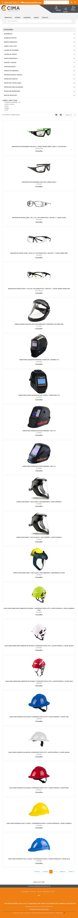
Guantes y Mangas (10, 62)
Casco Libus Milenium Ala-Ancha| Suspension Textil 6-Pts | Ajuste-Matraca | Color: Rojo (39, 788)
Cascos (6, 106)
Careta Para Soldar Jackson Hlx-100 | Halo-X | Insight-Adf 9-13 (39, 395)
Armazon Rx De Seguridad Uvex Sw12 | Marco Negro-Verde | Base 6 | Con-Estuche (39, 146)
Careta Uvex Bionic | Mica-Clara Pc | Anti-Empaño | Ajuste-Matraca (39, 537)
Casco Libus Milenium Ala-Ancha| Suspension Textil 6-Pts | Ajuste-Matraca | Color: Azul (39, 717)
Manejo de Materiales (11, 71)
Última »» (71, 871)
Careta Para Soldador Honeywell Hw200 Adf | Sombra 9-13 (39, 360)
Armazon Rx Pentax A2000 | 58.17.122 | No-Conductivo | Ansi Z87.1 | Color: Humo (39, 217)
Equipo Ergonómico (10, 58)
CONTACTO (45, 17)
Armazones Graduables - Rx (12, 102)
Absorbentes (8, 34)
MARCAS (36, 17)
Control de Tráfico (10, 54)
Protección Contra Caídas (12, 83)
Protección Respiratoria (12, 91)
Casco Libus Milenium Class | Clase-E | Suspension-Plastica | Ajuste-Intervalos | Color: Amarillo (39, 823)
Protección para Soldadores (13, 87)
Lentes (6, 110)
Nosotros (33, 892)
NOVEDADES (27, 17)
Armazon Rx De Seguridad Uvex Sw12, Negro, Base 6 (39, 182)
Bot (39, 895)
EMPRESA (17, 17)
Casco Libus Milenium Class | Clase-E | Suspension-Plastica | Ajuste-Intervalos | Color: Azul (39, 859)
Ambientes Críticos (10, 38)
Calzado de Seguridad (11, 50)
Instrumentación (10, 66)
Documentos (46, 892)
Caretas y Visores (9, 104)
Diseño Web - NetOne (18, 913)
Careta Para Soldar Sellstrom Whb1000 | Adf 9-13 (39, 431)
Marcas (39, 892)
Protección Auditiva (10, 79)
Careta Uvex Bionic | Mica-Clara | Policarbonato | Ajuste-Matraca (38, 502)
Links (52, 892)
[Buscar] (71, 2)
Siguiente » (63, 871)
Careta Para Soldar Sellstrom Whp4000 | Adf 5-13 (39, 466)
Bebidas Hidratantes (10, 42)
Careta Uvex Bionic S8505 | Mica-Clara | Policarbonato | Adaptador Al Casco (39, 573)
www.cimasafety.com (47, 906)
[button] (75, 2)
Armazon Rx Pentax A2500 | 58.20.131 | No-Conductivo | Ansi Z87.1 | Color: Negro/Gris (39, 253)
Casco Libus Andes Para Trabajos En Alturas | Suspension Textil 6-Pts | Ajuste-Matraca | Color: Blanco (39, 646)
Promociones (25, 892)
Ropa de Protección (10, 95)
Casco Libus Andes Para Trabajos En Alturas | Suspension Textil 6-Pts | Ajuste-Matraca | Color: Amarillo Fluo (39, 609)
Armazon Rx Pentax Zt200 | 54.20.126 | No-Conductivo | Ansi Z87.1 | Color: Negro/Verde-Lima (39, 289)
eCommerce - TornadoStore (31, 913)
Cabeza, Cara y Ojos (10, 46)
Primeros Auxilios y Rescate (13, 75)
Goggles (6, 108)
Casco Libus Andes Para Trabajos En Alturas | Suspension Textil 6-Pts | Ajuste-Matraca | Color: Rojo (39, 681)
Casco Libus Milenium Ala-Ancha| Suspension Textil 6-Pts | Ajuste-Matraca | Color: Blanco (39, 752)
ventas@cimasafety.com (32, 906)
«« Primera (36, 871)
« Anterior (45, 871)
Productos (8, 17)
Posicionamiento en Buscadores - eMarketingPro (51, 913)
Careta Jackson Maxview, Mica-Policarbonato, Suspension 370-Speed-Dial (39, 324)
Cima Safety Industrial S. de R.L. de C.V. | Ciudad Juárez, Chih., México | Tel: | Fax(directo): (40, 903)
